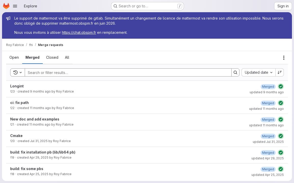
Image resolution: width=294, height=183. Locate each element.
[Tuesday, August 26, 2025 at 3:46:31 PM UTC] (268, 119)
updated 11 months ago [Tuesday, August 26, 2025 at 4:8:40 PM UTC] (266, 109)
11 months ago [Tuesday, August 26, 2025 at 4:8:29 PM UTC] (40, 108)
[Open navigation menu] (15, 6)
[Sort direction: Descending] (280, 72)
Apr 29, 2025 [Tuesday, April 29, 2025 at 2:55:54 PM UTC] (39, 157)
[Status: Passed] (281, 86)
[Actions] (284, 58)
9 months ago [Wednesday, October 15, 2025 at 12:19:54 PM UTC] (40, 91)
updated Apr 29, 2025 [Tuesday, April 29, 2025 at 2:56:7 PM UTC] (267, 158)
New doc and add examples (34, 119)
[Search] (125, 72)
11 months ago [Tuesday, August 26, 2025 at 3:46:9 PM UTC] (39, 124)
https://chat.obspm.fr (79, 32)
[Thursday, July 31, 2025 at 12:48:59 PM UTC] (268, 136)
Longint (17, 86)
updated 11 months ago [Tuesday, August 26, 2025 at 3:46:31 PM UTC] (266, 125)
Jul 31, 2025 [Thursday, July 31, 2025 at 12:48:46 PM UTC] (39, 141)
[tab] (14, 57)
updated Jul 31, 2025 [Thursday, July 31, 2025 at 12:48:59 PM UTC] (268, 142)
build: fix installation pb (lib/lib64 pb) (42, 152)
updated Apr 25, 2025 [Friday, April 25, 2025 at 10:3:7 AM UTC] (267, 175)
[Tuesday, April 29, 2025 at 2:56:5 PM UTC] (268, 152)
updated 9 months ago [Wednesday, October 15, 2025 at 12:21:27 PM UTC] (267, 92)
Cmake (16, 135)
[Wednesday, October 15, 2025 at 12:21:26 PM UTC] (268, 86)
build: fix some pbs (26, 168)
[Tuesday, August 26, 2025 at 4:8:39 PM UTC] (268, 103)
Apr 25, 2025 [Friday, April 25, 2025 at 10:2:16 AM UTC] (39, 174)
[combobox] (258, 72)
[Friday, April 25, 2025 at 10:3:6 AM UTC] (268, 169)
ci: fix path (19, 102)
